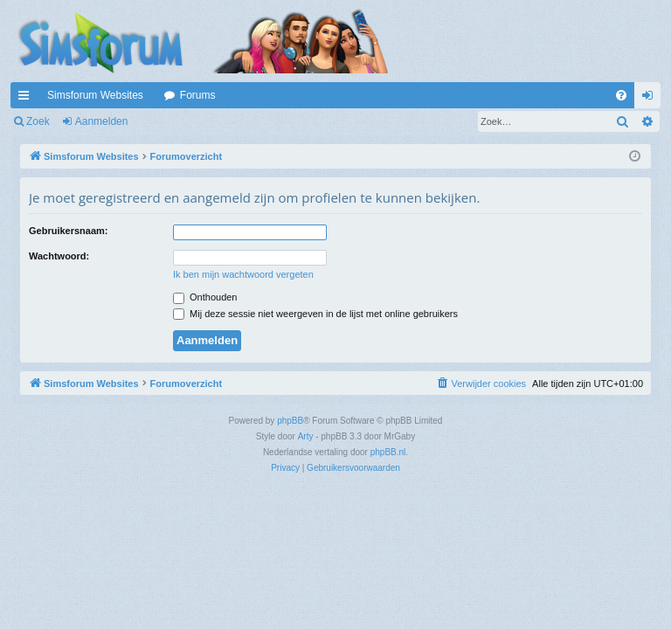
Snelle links (27, 98)
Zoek (38, 121)
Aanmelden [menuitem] (651, 98)
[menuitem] (621, 95)
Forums (198, 95)
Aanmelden (101, 121)
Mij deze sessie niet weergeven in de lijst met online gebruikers (315, 313)
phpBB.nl (388, 452)
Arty (306, 436)
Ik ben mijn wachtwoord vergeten (243, 274)
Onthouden (205, 297)
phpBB (290, 420)
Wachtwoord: (59, 256)
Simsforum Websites (95, 95)
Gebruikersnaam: (68, 230)
